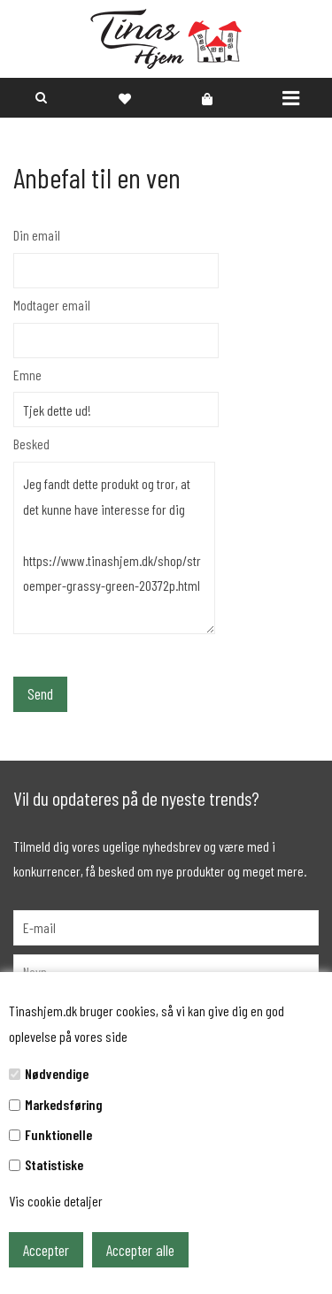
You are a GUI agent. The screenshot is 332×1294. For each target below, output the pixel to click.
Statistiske (54, 1164)
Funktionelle (58, 1134)
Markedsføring (64, 1104)
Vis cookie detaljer (56, 1200)
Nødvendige (57, 1073)
